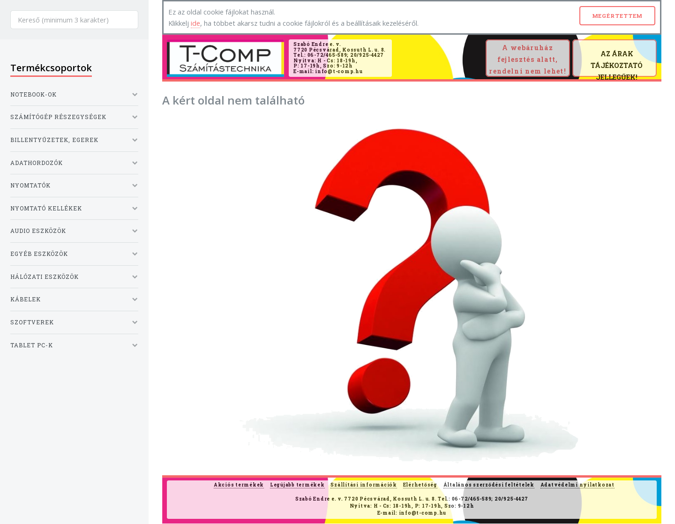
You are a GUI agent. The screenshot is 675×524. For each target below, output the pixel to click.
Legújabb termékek (297, 485)
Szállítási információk (363, 485)
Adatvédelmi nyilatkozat (577, 485)
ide (195, 23)
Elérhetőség (420, 485)
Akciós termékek (239, 485)
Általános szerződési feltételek (488, 485)
